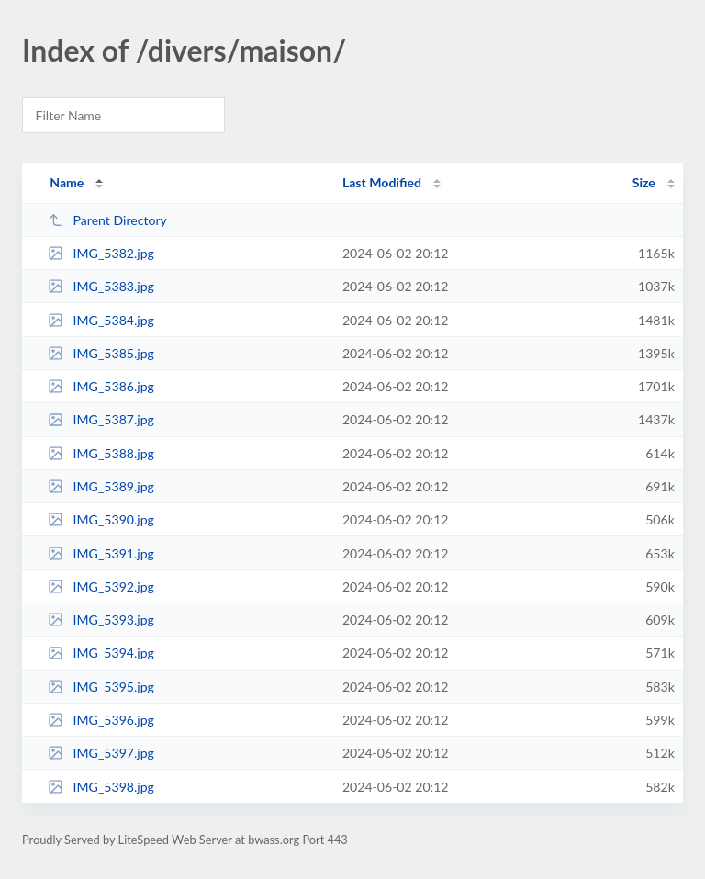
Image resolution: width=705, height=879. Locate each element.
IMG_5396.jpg (101, 719)
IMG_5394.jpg (101, 652)
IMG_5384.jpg (101, 320)
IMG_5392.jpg (101, 586)
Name (67, 182)
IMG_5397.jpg (101, 753)
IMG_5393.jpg (101, 619)
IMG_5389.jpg (101, 486)
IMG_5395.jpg (101, 686)
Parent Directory (107, 220)
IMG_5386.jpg (101, 386)
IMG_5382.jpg (101, 253)
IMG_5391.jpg (101, 553)
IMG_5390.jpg (101, 519)
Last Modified (381, 182)
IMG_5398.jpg (101, 786)
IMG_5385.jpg (101, 353)
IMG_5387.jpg (101, 419)
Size (643, 182)
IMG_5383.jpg (101, 286)
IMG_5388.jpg (101, 453)
